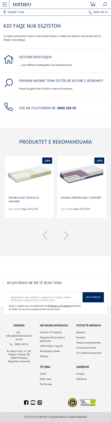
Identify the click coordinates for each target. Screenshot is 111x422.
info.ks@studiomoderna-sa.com (19, 337)
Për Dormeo (46, 384)
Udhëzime (81, 379)
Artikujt (80, 373)
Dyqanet (80, 332)
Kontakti (80, 337)
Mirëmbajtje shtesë (50, 351)
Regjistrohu (93, 297)
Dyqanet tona (16, 12)
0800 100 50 (101, 12)
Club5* (43, 373)
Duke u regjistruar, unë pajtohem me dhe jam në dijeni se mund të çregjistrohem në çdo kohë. (45, 307)
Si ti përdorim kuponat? (88, 352)
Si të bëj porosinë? (86, 347)
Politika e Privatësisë (51, 332)
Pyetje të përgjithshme (88, 342)
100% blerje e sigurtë (51, 345)
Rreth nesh (45, 379)
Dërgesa (44, 356)
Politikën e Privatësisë (60, 305)
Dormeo (19, 325)
